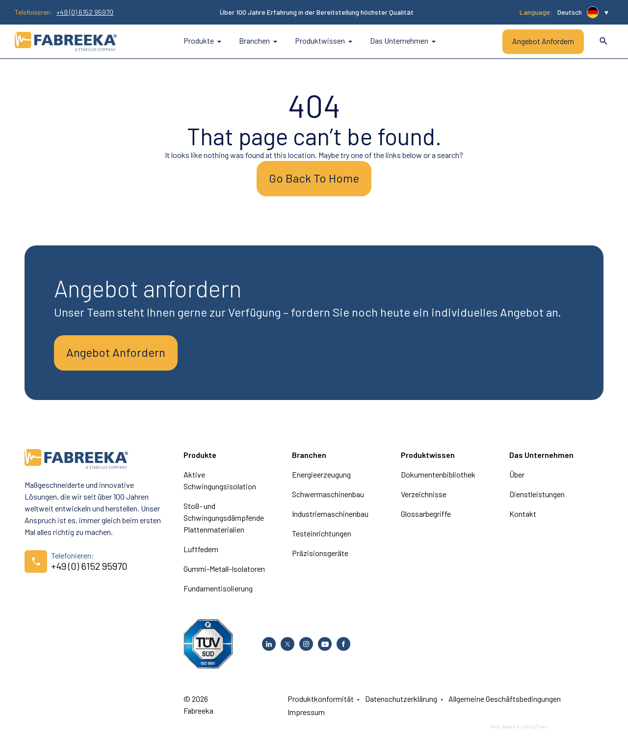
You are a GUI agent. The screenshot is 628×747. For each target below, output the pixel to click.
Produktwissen (323, 40)
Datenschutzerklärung (401, 698)
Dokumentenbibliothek (438, 474)
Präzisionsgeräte (320, 553)
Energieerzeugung (321, 474)
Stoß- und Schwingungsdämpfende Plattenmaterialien (223, 517)
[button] (582, 12)
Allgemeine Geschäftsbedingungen (504, 698)
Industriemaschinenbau (330, 513)
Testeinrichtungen (321, 533)
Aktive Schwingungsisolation (219, 480)
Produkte (202, 40)
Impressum (306, 712)
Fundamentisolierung (218, 588)
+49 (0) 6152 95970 (84, 12)
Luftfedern (200, 549)
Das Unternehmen (403, 40)
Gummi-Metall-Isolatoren (224, 568)
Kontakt (522, 513)
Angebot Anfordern (543, 41)
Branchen (258, 40)
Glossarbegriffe (426, 513)
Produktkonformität (321, 698)
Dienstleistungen (537, 494)
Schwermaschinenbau (328, 494)
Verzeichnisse (423, 494)
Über (516, 474)
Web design (503, 726)
